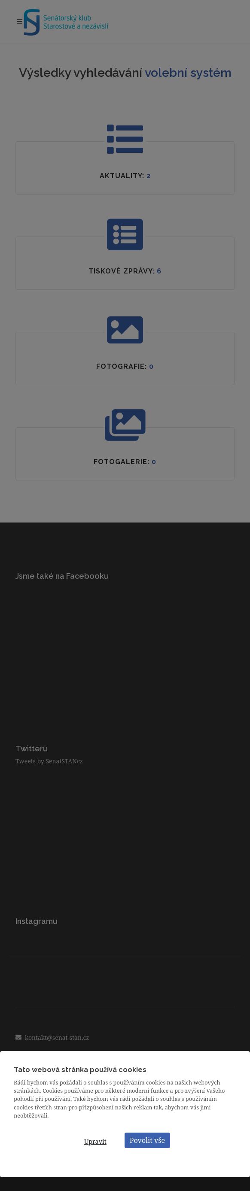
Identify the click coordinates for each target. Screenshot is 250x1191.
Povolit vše (147, 1140)
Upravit (95, 1141)
